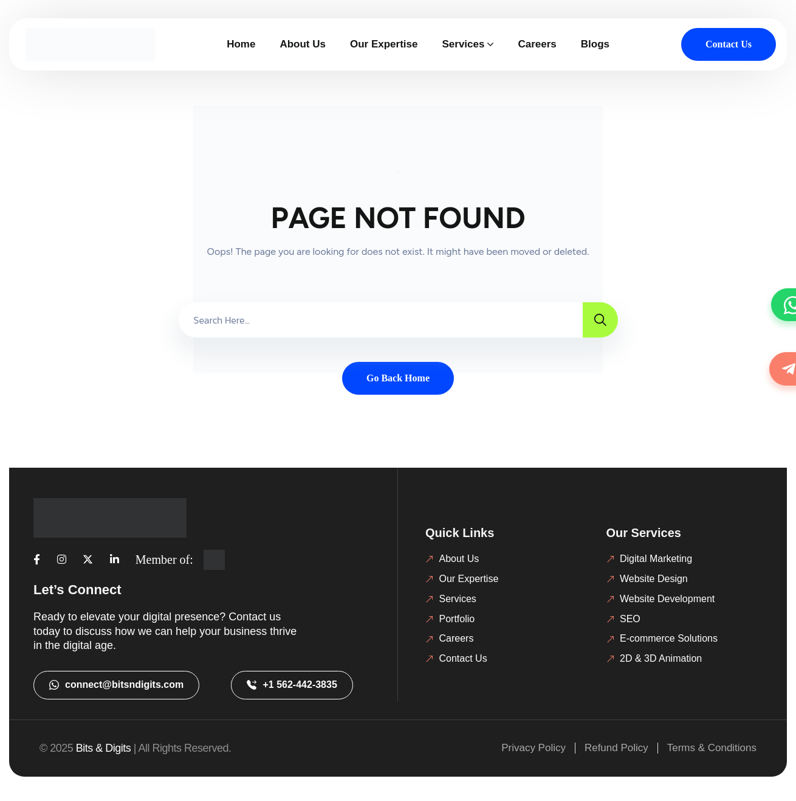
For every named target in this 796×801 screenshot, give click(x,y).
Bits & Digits (103, 748)
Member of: (164, 559)
